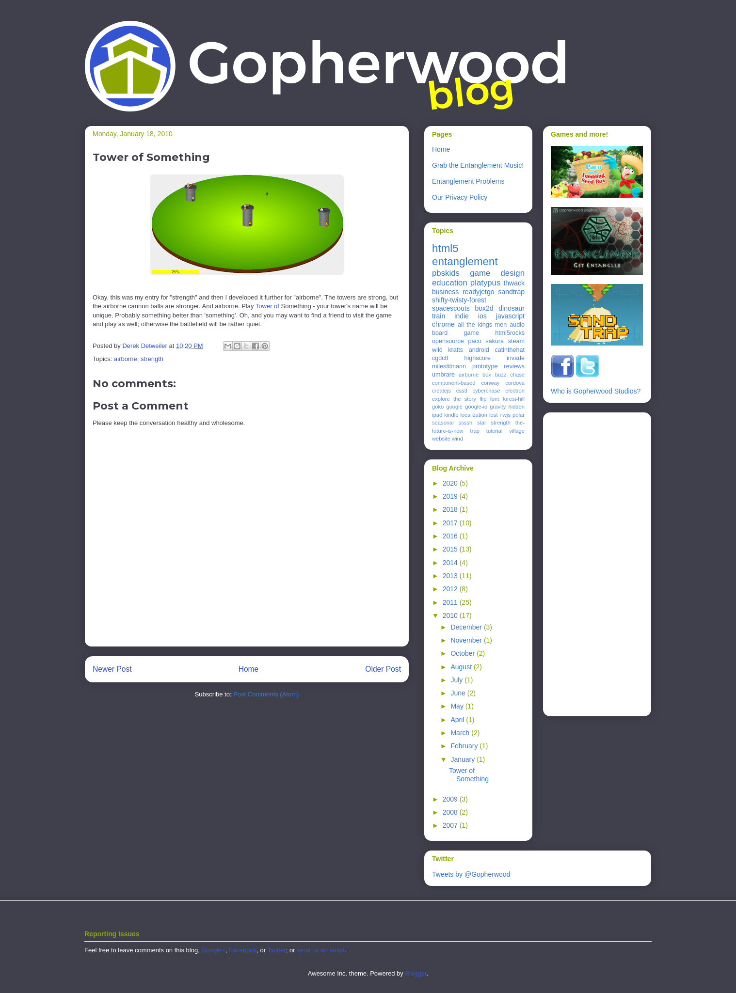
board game (455, 333)
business (445, 292)
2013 (451, 576)
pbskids (446, 273)
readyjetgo (478, 292)
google (454, 407)
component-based (454, 383)
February (465, 746)
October (463, 653)
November (466, 640)
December (466, 627)
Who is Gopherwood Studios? (595, 391)
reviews (514, 366)
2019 (451, 496)
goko (438, 407)
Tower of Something (469, 775)
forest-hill (514, 399)
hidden (516, 407)
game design (497, 273)
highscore (477, 358)
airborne (125, 359)
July (457, 680)
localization (474, 415)
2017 (451, 523)
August (461, 667)
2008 (451, 812)
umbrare (443, 374)
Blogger (415, 973)
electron (515, 391)
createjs (441, 391)
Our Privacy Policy (459, 197)
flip (483, 399)
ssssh (466, 423)
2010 (451, 615)
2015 (451, 549)
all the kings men (482, 324)
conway (490, 383)
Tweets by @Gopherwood (471, 874)
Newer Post (112, 669)
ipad (437, 415)
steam (516, 341)
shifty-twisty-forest (459, 300)
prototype (485, 366)
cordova (515, 383)
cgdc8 (440, 358)
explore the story (454, 399)
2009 (451, 799)
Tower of (267, 306)
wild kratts (447, 350)
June (458, 693)
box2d (484, 308)
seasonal (443, 423)
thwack (514, 283)
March (460, 733)
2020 (451, 483)
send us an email (320, 950)
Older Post (383, 669)
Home (249, 669)
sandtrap (511, 292)
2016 (451, 536)
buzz (501, 375)
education (449, 282)
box (486, 375)
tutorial (494, 431)
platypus (485, 282)
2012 (451, 589)
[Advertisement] (589, 561)
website (441, 438)
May (457, 706)
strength (152, 359)
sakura (494, 341)
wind (457, 438)
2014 (451, 563)
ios (482, 316)
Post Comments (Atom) (266, 694)
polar (518, 415)
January (463, 759)
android (479, 350)
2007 (451, 825)
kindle (451, 415)
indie (461, 316)
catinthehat (510, 350)
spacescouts (451, 308)
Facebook (242, 950)
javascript (510, 316)
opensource (448, 341)
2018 (451, 509)
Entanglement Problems (468, 181)
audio (517, 324)
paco (474, 341)
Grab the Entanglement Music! (478, 165)
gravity (498, 407)
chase (517, 375)
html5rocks (510, 333)
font (494, 399)
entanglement (465, 261)
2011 (451, 602)
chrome (443, 324)
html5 (445, 248)
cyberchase (486, 391)
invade (516, 358)
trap (475, 431)
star (481, 423)
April (458, 720)
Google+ (213, 950)
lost (493, 415)
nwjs (505, 415)
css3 (461, 391)
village (517, 431)
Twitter (276, 950)
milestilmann (449, 366)
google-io (476, 407)
